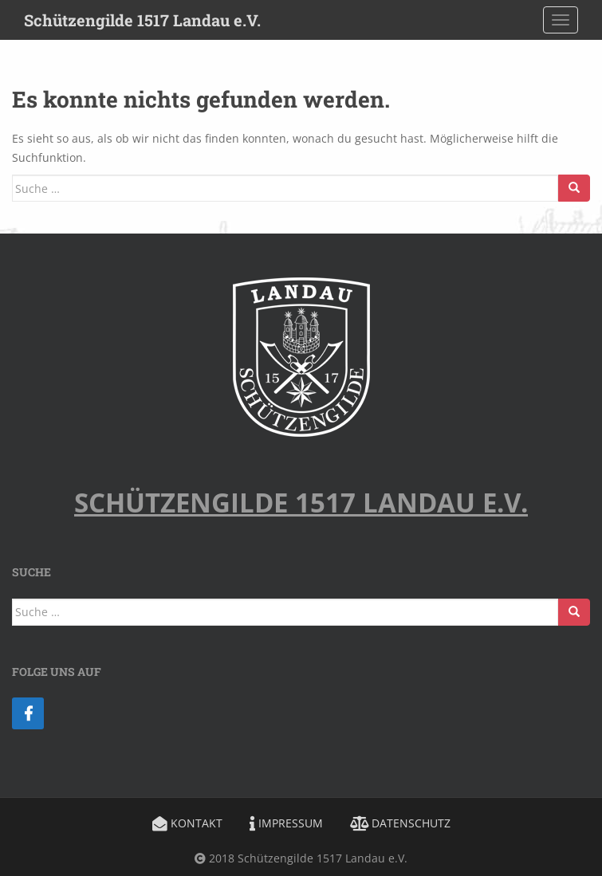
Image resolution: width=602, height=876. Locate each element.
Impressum (286, 823)
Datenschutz (400, 823)
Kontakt (187, 823)
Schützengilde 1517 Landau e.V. (142, 20)
